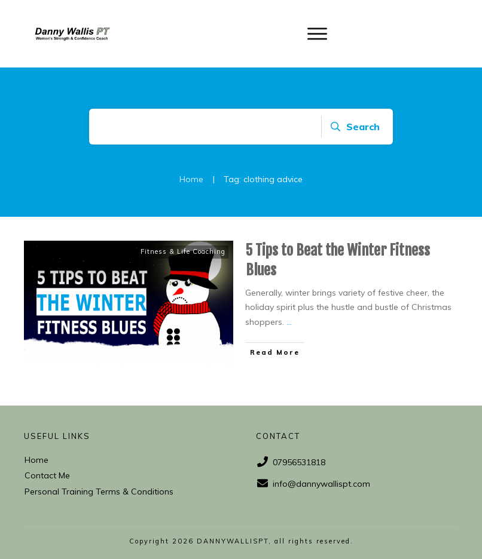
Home (36, 459)
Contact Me (47, 475)
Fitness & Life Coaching (183, 251)
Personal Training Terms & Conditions (99, 491)
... (289, 322)
